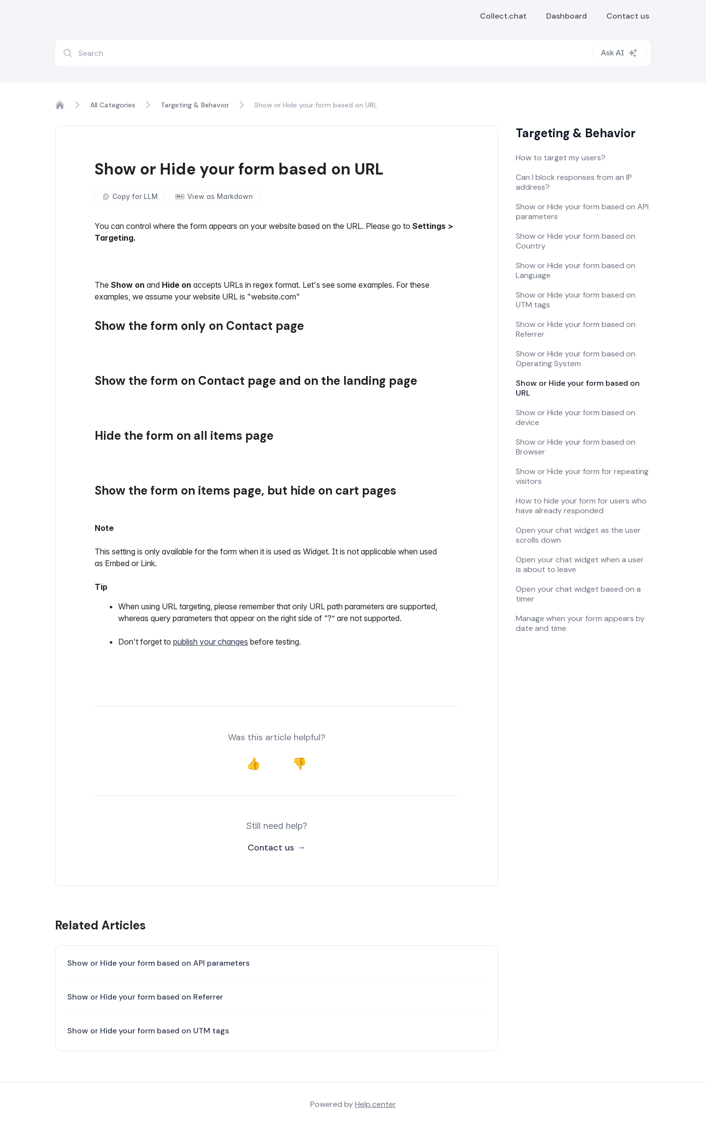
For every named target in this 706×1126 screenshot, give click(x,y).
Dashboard (566, 16)
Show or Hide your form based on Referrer (145, 997)
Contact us (627, 16)
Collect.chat (503, 16)
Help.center (375, 1104)
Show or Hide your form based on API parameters (158, 963)
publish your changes (210, 642)
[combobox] (353, 53)
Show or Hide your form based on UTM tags (148, 1031)
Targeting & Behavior (195, 104)
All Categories (112, 104)
